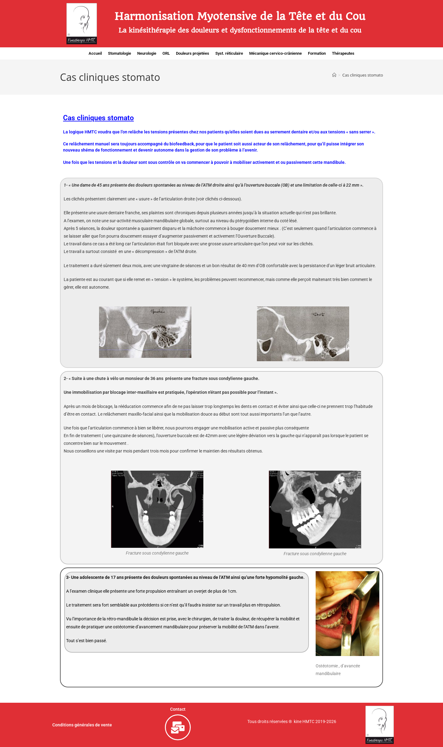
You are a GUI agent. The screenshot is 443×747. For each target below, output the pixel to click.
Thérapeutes (343, 53)
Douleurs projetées (192, 53)
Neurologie (146, 53)
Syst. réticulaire (229, 53)
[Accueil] (334, 75)
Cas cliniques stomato (362, 75)
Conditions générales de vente (82, 724)
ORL (166, 53)
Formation (317, 53)
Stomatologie (119, 53)
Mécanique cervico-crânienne (275, 53)
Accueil (95, 53)
